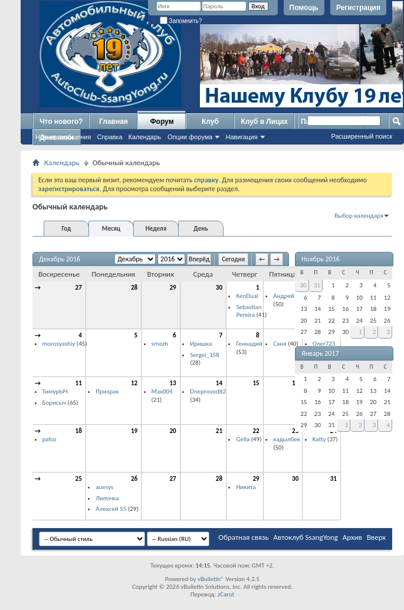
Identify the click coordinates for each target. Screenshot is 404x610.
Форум (161, 121)
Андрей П (286, 296)
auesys (104, 487)
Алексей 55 (111, 509)
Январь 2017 (320, 353)
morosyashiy (58, 343)
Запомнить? (181, 21)
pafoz (49, 439)
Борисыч (54, 402)
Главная (113, 121)
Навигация (241, 136)
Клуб (210, 121)
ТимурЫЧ (55, 391)
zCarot (226, 594)
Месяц (111, 228)
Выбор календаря (358, 215)
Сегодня (233, 259)
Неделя (156, 228)
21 (219, 431)
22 (256, 431)
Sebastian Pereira (248, 311)
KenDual (247, 296)
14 (219, 383)
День (200, 228)
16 (295, 383)
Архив (352, 537)
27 (78, 287)
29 (173, 287)
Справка (109, 136)
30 (219, 287)
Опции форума (189, 136)
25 (78, 479)
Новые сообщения (63, 136)
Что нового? (61, 121)
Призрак (107, 391)
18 (78, 431)
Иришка (201, 343)
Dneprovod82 (208, 391)
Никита (245, 487)
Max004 (162, 391)
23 (295, 431)
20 (173, 431)
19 (134, 431)
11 (78, 383)
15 (256, 383)
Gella (242, 439)
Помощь (304, 8)
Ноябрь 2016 (320, 259)
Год (66, 228)
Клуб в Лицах (264, 121)
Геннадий (249, 343)
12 (134, 383)
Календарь (145, 136)
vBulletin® (211, 579)
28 (134, 287)
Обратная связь (243, 537)
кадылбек (286, 439)
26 (134, 479)
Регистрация (358, 8)
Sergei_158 (204, 355)
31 (333, 479)
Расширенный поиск (361, 136)
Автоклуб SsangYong (306, 537)
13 (173, 383)
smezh (160, 343)
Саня (279, 343)
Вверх (376, 537)
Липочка (107, 498)
